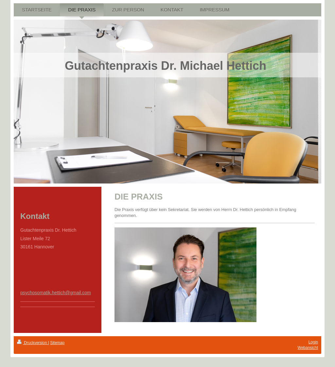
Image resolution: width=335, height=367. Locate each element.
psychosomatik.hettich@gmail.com (55, 292)
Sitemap (57, 342)
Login (313, 342)
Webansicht (308, 347)
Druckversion (32, 342)
